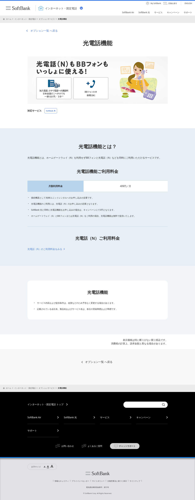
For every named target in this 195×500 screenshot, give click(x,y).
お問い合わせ (67, 446)
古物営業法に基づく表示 (117, 481)
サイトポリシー (98, 481)
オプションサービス (47, 19)
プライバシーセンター (80, 481)
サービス (105, 417)
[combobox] (142, 405)
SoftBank (18, 8)
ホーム (8, 19)
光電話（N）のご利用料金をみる (44, 249)
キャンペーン (143, 417)
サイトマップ (135, 481)
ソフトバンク (97, 473)
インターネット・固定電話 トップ (45, 404)
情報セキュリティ (62, 481)
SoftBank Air (34, 417)
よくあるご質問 (95, 446)
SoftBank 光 (70, 417)
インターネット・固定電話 (25, 19)
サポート (32, 430)
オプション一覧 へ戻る (44, 30)
